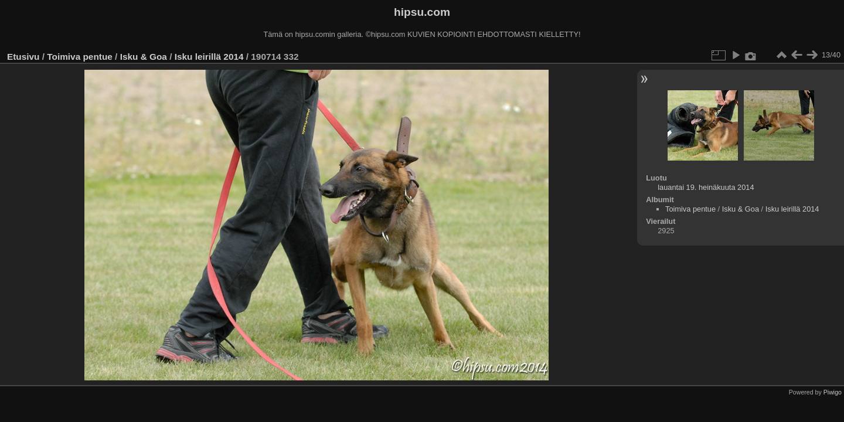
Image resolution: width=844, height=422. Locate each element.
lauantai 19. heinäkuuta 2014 (706, 187)
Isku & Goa (143, 57)
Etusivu (23, 57)
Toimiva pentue (80, 57)
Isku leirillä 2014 (209, 57)
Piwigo (832, 392)
